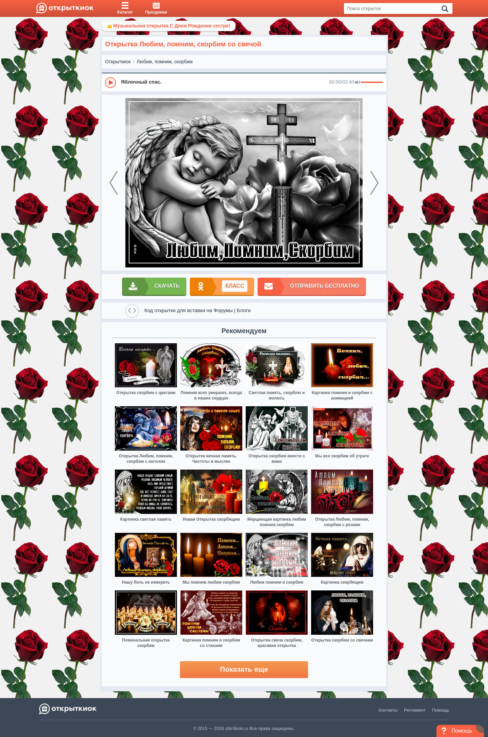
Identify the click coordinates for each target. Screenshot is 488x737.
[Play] (110, 82)
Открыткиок (118, 61)
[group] (244, 82)
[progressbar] (372, 82)
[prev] (113, 182)
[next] (374, 182)
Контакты (388, 710)
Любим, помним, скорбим (164, 61)
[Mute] (357, 82)
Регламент (415, 710)
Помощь (440, 710)
